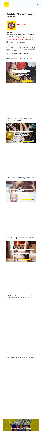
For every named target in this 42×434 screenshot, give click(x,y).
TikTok (17, 50)
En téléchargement (22, 24)
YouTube (25, 49)
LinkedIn (8, 50)
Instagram (12, 50)
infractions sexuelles (18, 36)
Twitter (33, 49)
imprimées (19, 45)
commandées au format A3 (28, 45)
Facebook (30, 49)
